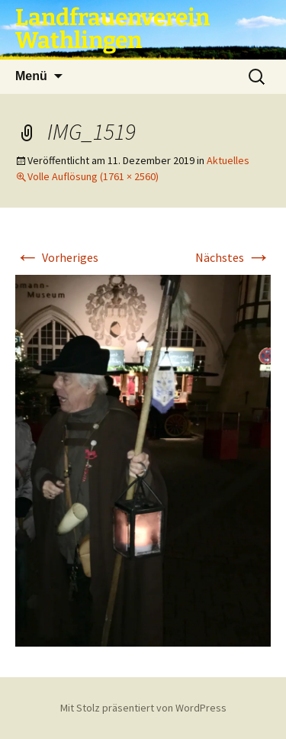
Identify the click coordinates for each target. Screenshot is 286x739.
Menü (31, 75)
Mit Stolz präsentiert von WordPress (143, 708)
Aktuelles (228, 160)
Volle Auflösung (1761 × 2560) (93, 176)
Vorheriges (56, 257)
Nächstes (233, 257)
